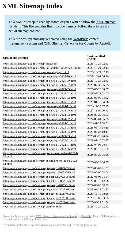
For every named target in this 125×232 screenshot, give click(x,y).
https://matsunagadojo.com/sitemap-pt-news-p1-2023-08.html (39, 127)
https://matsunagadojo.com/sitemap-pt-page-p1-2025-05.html (39, 193)
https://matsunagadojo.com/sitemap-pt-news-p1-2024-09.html (39, 110)
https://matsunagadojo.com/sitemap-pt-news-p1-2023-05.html (39, 131)
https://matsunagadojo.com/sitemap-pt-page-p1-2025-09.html (39, 189)
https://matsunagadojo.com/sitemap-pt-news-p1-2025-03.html (39, 93)
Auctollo (105, 43)
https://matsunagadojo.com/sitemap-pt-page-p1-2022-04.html (39, 202)
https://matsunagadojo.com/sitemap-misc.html (30, 63)
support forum (88, 224)
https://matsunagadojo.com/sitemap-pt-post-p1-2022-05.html (39, 180)
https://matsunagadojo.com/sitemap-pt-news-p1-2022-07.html (39, 144)
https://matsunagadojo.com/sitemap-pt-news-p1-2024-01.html (39, 123)
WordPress (80, 39)
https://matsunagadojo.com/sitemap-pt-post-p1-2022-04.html (39, 185)
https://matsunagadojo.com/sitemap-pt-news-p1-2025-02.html (39, 97)
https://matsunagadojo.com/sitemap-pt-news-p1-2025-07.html (39, 84)
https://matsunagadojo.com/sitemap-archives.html (32, 206)
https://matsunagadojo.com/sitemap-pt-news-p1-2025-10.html (39, 76)
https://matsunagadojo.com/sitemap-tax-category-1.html (36, 72)
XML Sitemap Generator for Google (69, 43)
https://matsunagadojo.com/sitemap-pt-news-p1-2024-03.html (39, 114)
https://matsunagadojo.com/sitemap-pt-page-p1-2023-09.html (39, 197)
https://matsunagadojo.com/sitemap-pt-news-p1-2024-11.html (39, 106)
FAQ (69, 224)
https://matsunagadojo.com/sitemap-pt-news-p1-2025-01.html (39, 101)
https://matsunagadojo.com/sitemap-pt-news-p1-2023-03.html (39, 136)
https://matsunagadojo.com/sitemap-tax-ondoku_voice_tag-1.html (42, 67)
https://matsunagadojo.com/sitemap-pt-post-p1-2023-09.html (39, 168)
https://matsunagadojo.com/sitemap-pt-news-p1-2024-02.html (39, 119)
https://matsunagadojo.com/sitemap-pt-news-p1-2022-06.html (39, 148)
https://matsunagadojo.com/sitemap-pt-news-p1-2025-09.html (39, 80)
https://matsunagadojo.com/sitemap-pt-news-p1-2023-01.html (39, 140)
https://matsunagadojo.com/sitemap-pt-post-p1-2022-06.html (39, 172)
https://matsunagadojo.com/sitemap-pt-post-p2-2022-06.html (39, 176)
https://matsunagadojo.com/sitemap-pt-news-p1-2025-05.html (39, 89)
